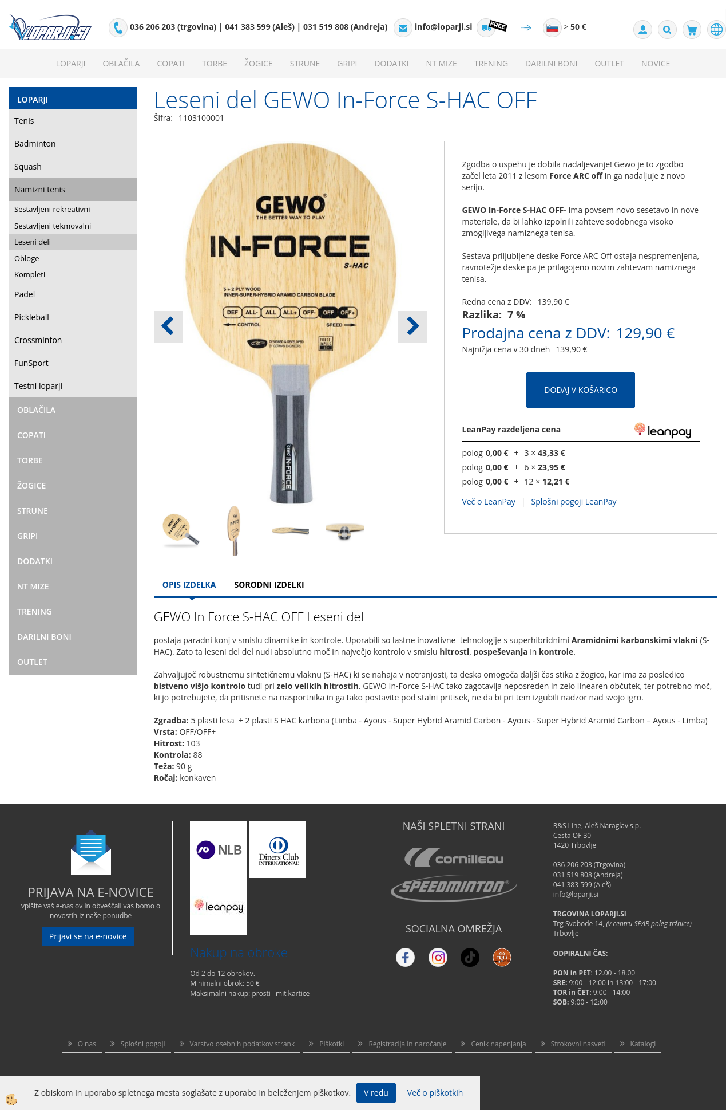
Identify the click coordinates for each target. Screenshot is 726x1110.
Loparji (71, 63)
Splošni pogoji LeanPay (573, 501)
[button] (412, 327)
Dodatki (391, 63)
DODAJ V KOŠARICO (580, 389)
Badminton (34, 143)
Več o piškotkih (435, 1092)
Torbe (214, 63)
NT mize (441, 63)
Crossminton (38, 339)
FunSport (31, 362)
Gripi (347, 63)
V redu (376, 1092)
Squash (28, 166)
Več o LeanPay (488, 501)
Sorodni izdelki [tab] (269, 584)
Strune (305, 63)
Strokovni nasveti (578, 1044)
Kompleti (29, 274)
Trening (491, 63)
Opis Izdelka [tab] (189, 584)
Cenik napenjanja (498, 1044)
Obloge (26, 258)
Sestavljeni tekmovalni (52, 226)
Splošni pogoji (143, 1044)
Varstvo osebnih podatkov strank (242, 1044)
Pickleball (31, 317)
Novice (655, 63)
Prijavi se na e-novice (88, 936)
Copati (171, 63)
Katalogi (643, 1044)
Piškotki (331, 1044)
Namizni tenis (39, 189)
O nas (87, 1044)
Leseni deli (32, 242)
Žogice (258, 63)
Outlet (609, 63)
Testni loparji (38, 385)
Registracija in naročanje (407, 1044)
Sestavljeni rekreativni (52, 209)
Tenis (24, 120)
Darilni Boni (551, 63)
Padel (24, 294)
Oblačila (121, 63)
